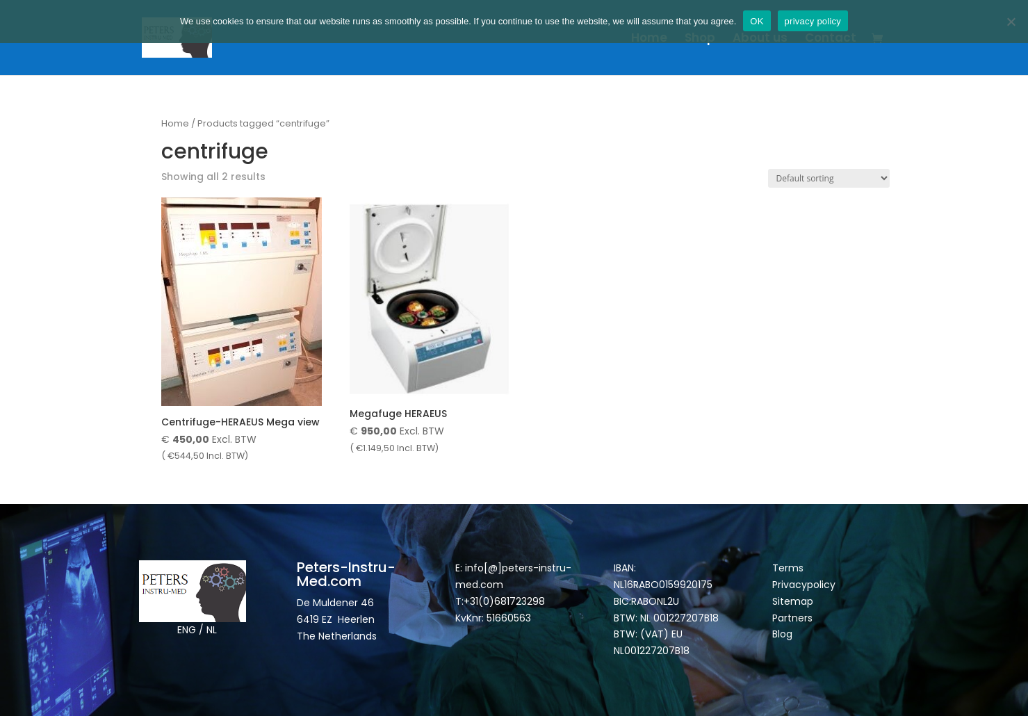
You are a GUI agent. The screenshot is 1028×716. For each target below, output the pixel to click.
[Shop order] (829, 178)
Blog (782, 634)
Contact (830, 39)
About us (760, 39)
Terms (787, 568)
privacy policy (813, 21)
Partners (792, 618)
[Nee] (1011, 22)
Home (649, 39)
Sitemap (794, 601)
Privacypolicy (803, 585)
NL (211, 630)
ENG (186, 630)
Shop (700, 39)
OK (756, 21)
